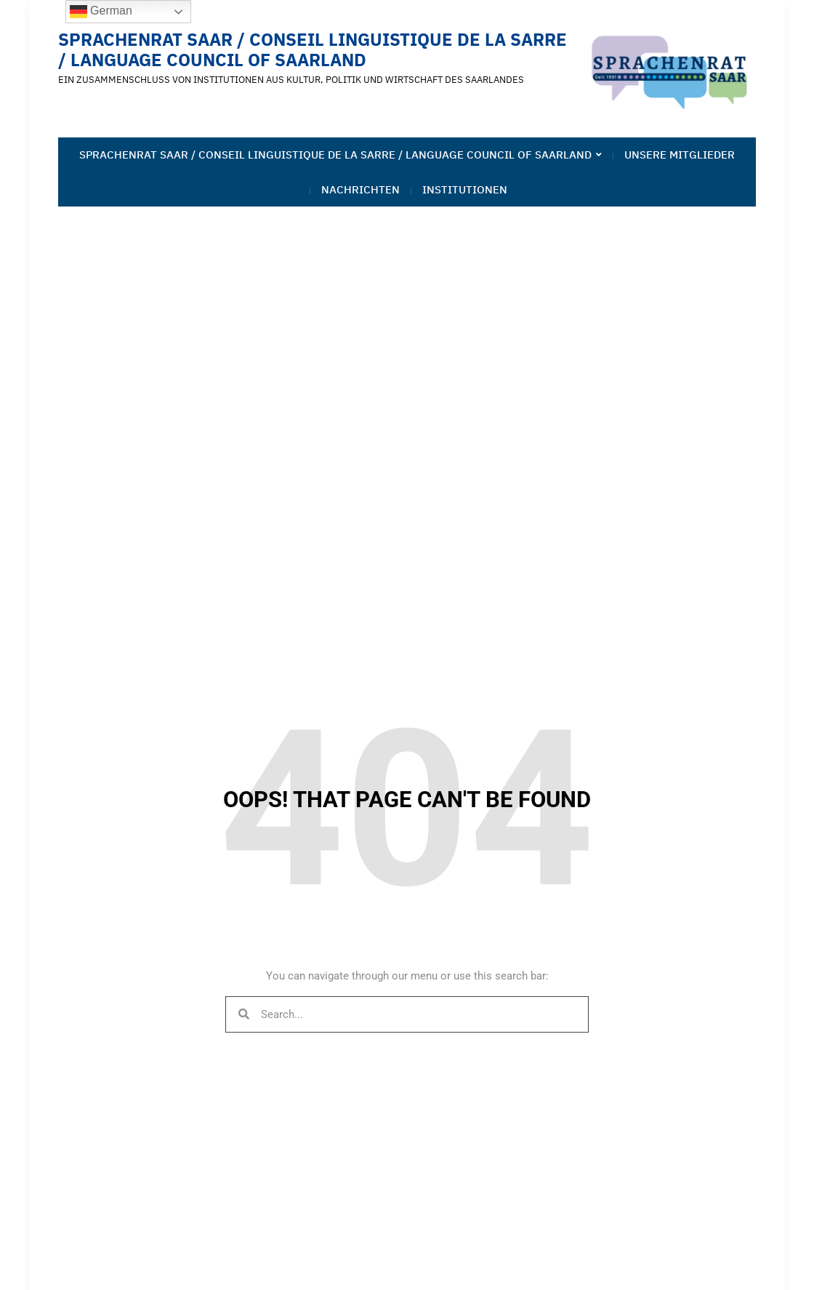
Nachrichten (360, 189)
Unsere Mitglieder (679, 154)
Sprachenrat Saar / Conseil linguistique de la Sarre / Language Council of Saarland (312, 49)
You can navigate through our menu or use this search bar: (407, 975)
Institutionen (464, 189)
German (101, 11)
